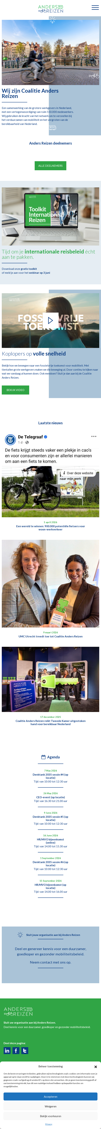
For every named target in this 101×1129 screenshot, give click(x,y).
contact (46, 970)
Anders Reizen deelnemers (50, 143)
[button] (95, 1066)
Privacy (48, 1124)
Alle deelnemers (50, 174)
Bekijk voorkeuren (50, 1116)
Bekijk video (15, 398)
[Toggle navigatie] (95, 7)
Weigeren (50, 1106)
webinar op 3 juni (39, 281)
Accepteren (50, 1096)
